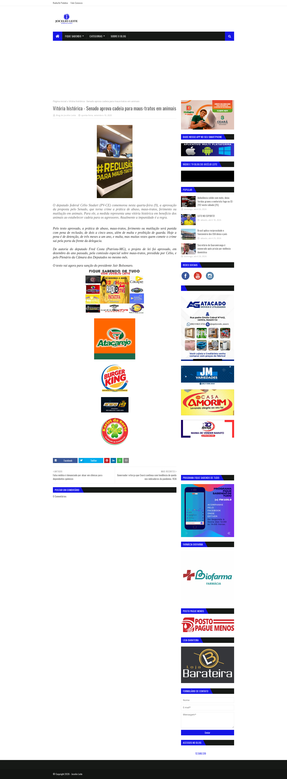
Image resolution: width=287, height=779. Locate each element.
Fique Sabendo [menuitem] (73, 36)
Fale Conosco (77, 2)
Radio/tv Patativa (60, 2)
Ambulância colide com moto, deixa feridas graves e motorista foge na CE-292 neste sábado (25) (215, 201)
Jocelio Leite (76, 774)
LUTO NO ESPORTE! (206, 216)
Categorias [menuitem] (96, 36)
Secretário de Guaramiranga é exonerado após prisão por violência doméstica (214, 248)
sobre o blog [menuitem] (118, 36)
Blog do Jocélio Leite (66, 115)
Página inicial (59, 101)
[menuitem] (57, 36)
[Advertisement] (143, 68)
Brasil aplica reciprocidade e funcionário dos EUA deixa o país (212, 232)
